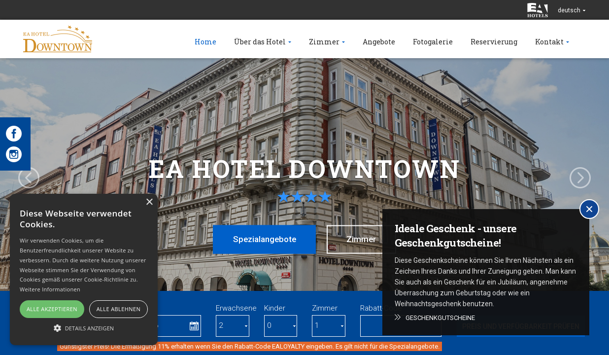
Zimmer (363, 239)
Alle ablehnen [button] (118, 309)
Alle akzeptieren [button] (52, 309)
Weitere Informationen (50, 289)
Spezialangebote (263, 239)
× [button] (149, 202)
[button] (84, 327)
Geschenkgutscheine (440, 317)
